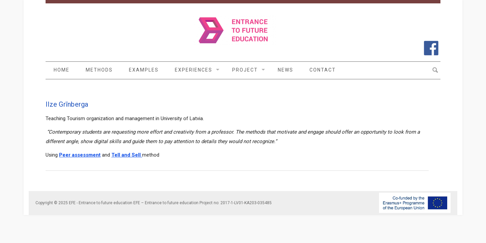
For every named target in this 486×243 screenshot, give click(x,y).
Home (62, 70)
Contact (322, 70)
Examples (144, 70)
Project (245, 70)
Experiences (193, 70)
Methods (99, 70)
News (285, 70)
